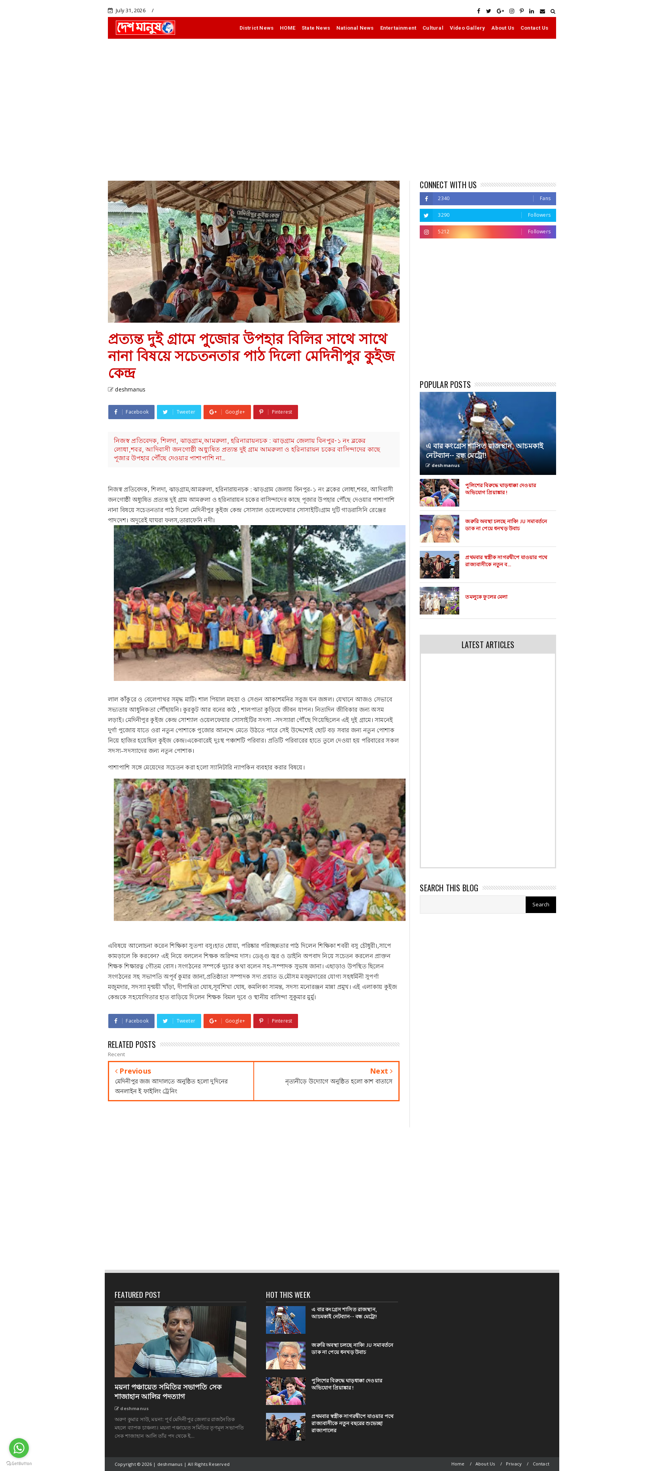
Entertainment (398, 28)
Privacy (514, 1464)
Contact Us (534, 28)
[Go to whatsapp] (19, 1448)
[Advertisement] (332, 109)
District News (257, 28)
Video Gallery (467, 28)
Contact (541, 1464)
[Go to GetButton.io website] (19, 1463)
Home (458, 1464)
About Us (502, 28)
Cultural (433, 28)
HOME (287, 28)
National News (355, 28)
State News (316, 28)
